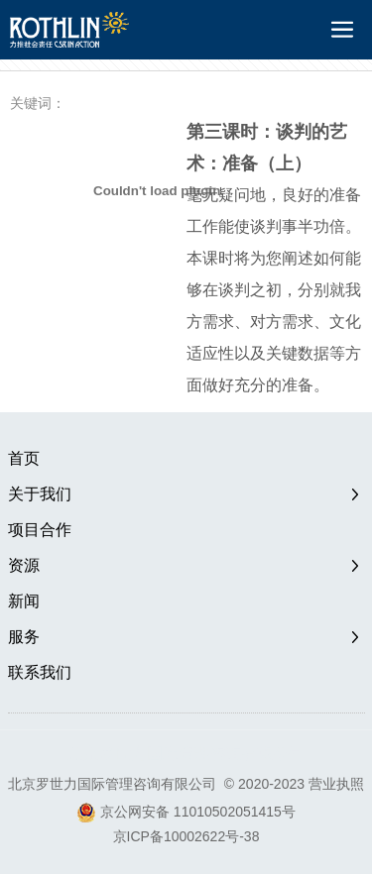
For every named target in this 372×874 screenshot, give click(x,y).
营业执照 (336, 784)
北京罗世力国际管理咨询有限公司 (112, 784)
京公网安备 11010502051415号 (198, 811)
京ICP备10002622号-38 (186, 836)
